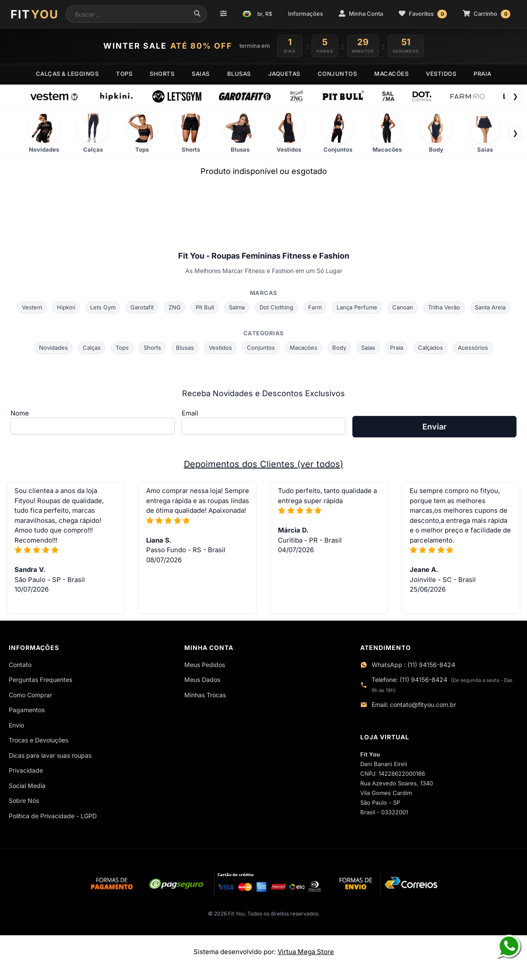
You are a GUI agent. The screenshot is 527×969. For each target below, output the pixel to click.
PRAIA (483, 73)
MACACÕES (391, 73)
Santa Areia (490, 307)
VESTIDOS (441, 73)
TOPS (124, 73)
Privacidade (26, 770)
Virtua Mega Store (306, 952)
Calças (92, 347)
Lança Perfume (357, 307)
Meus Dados (202, 679)
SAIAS (201, 73)
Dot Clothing (276, 307)
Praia (396, 347)
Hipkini (66, 307)
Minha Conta (361, 13)
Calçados (430, 347)
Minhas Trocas (205, 695)
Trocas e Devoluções (38, 740)
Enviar (434, 426)
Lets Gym (103, 307)
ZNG (175, 307)
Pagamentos (27, 709)
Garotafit (142, 307)
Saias (368, 347)
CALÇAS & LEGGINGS (67, 73)
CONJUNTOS (337, 73)
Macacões (303, 347)
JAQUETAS (284, 73)
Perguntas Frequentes (40, 679)
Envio (16, 725)
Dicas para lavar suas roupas (50, 755)
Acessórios (473, 347)
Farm (315, 307)
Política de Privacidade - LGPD (53, 816)
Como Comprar (30, 695)
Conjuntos (261, 347)
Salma (237, 307)
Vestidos (220, 347)
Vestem (32, 307)
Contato (20, 664)
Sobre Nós (24, 800)
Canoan (402, 307)
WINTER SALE (167, 46)
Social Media (27, 785)
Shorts (152, 347)
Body (339, 347)
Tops (122, 347)
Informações (305, 13)
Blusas (185, 347)
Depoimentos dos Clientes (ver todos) (263, 464)
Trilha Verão (444, 307)
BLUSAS (239, 73)
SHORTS (162, 73)
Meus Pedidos (204, 664)
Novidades (53, 347)
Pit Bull (205, 307)
